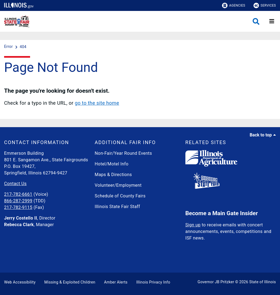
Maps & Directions (113, 174)
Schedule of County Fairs (120, 195)
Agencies (233, 5)
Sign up (193, 224)
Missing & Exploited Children (69, 282)
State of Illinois (262, 282)
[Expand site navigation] (272, 21)
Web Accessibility (20, 282)
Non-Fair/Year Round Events (123, 153)
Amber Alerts (116, 282)
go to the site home (97, 103)
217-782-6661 (18, 194)
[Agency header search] (256, 21)
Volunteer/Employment (118, 185)
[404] (23, 47)
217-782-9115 (18, 207)
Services (264, 5)
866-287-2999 (18, 200)
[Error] (9, 47)
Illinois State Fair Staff (117, 206)
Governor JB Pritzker (216, 282)
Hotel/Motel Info (111, 164)
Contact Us (15, 183)
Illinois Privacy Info (153, 282)
